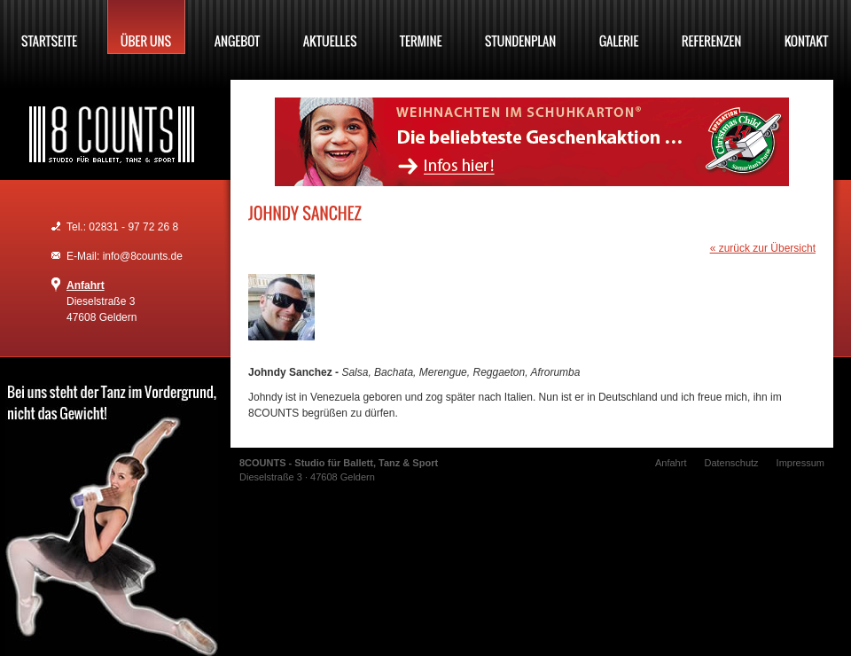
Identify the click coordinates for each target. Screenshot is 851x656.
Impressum (800, 462)
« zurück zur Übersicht (763, 248)
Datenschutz (731, 462)
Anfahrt (85, 285)
